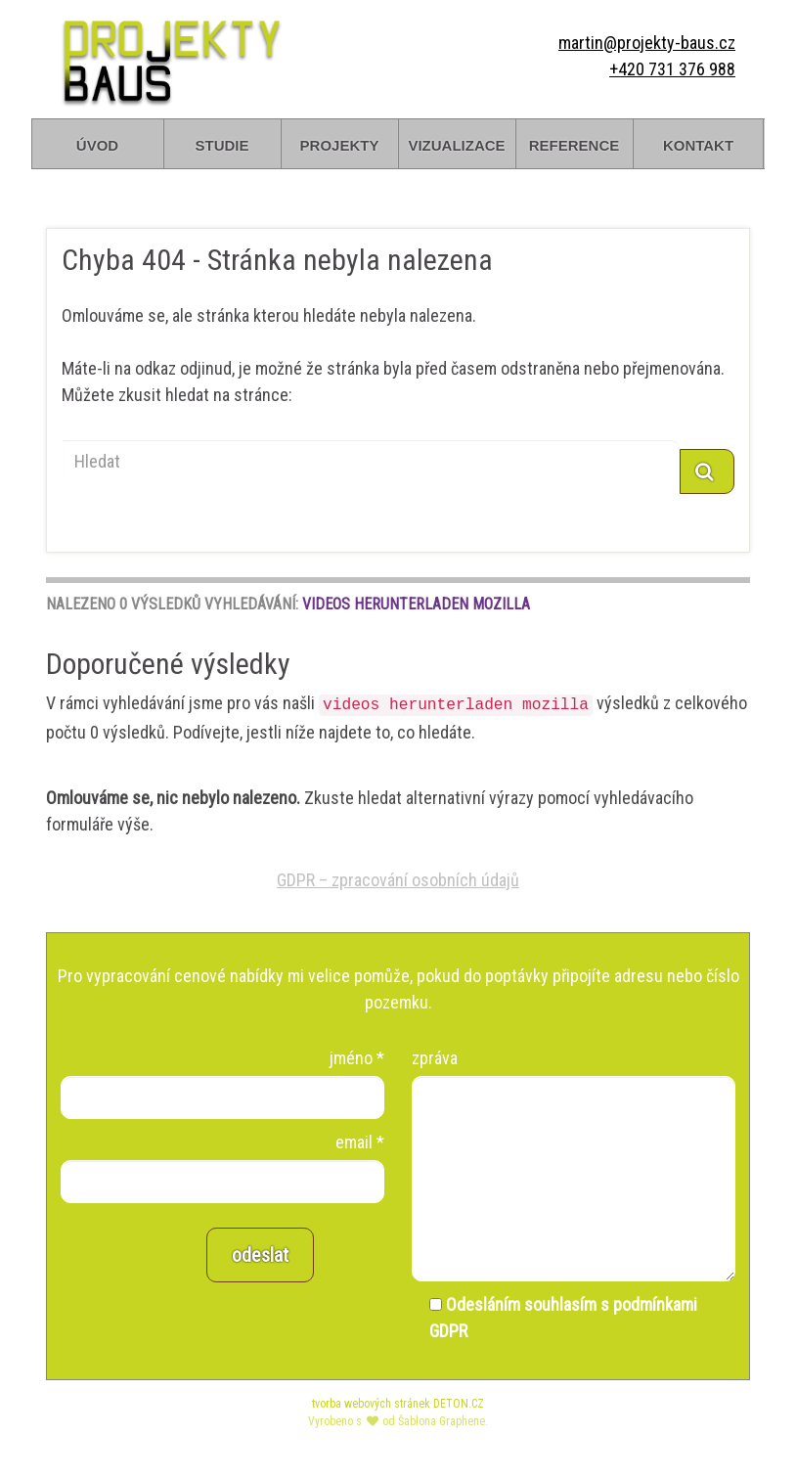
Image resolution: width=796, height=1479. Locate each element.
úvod (97, 143)
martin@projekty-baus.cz (646, 42)
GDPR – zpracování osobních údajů (398, 880)
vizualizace (456, 143)
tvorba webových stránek (371, 1404)
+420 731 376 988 (672, 69)
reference (574, 143)
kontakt (698, 143)
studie (221, 143)
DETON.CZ (458, 1404)
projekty (339, 143)
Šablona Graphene (441, 1421)
